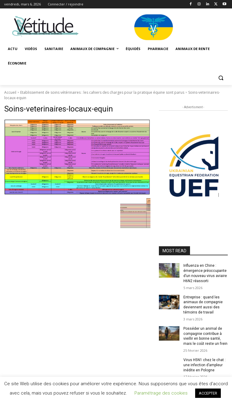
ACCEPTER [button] (208, 393)
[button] (221, 78)
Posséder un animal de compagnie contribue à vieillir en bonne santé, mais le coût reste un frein (205, 336)
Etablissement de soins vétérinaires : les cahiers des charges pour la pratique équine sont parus (102, 92)
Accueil (10, 92)
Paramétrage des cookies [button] (161, 393)
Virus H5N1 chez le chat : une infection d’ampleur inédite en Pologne (204, 365)
